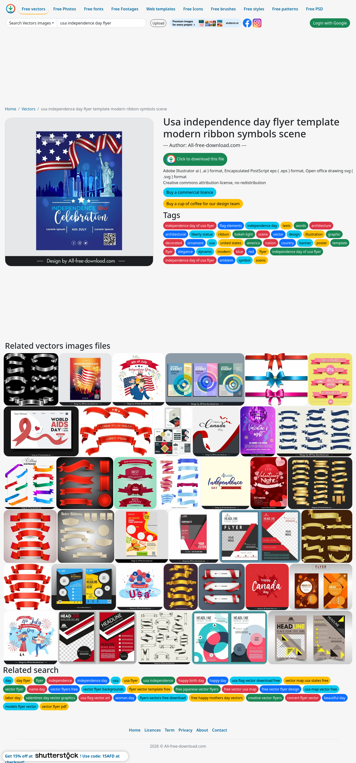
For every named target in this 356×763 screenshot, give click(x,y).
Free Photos (64, 9)
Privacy (185, 730)
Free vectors (33, 9)
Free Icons (193, 9)
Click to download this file (195, 159)
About (202, 730)
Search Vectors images (30, 23)
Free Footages (124, 9)
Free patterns (285, 9)
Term (170, 730)
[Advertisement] (178, 68)
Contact (219, 730)
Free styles (254, 9)
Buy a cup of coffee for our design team (203, 203)
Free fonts (94, 9)
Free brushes (223, 9)
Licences (152, 730)
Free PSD (314, 9)
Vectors (28, 109)
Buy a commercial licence (189, 192)
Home (10, 109)
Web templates (160, 9)
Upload (158, 23)
